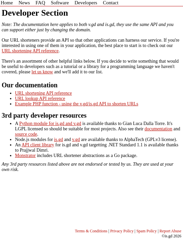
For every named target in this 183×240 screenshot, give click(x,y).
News (24, 2)
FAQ (40, 2)
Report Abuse (170, 231)
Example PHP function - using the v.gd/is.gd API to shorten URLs (76, 103)
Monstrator (25, 155)
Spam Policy (146, 231)
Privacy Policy (121, 231)
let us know (42, 71)
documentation (158, 128)
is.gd (58, 139)
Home (7, 2)
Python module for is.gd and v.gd (50, 123)
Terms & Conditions (91, 231)
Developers (86, 2)
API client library (38, 144)
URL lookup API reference (40, 98)
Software (60, 2)
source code (26, 134)
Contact (110, 2)
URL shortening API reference (30, 50)
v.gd (76, 139)
